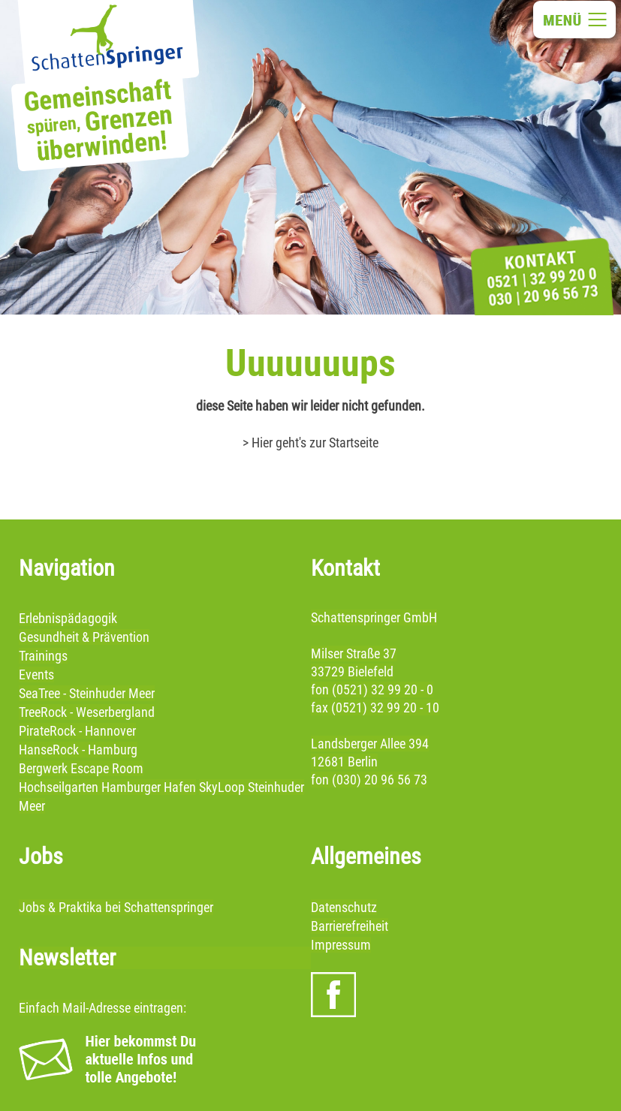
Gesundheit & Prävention (84, 637)
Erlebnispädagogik (68, 618)
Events (36, 674)
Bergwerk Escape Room (81, 768)
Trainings (43, 656)
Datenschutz (344, 907)
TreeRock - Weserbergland (87, 712)
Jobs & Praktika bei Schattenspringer (116, 907)
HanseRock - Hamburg (78, 749)
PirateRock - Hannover (77, 731)
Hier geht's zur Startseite (315, 442)
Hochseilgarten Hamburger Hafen (107, 787)
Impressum (341, 945)
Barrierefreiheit (349, 926)
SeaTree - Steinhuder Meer (87, 693)
